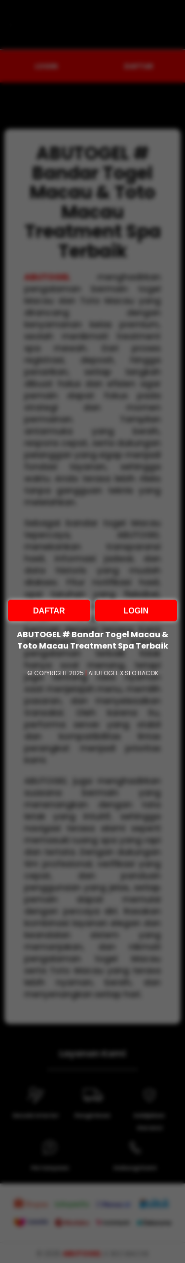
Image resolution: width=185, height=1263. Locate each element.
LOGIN (135, 611)
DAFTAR (49, 611)
